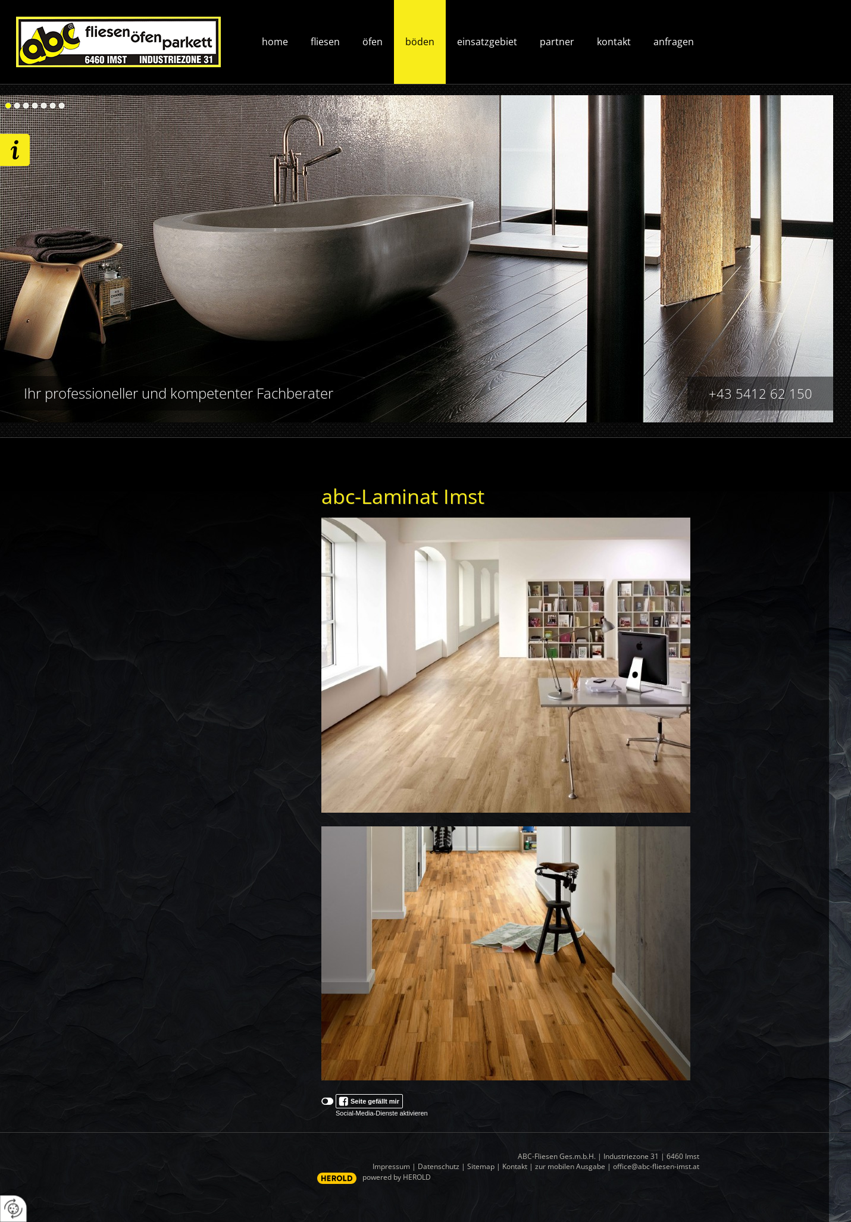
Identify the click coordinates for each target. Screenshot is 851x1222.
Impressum (391, 1166)
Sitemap (481, 1166)
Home (275, 41)
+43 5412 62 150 (760, 393)
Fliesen (325, 41)
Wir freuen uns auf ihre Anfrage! (15, 150)
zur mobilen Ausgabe (570, 1166)
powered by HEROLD (396, 1177)
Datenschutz (438, 1166)
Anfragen (673, 41)
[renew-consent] (13, 1208)
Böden (419, 41)
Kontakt (614, 41)
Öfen (372, 41)
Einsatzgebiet (487, 41)
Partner (557, 41)
